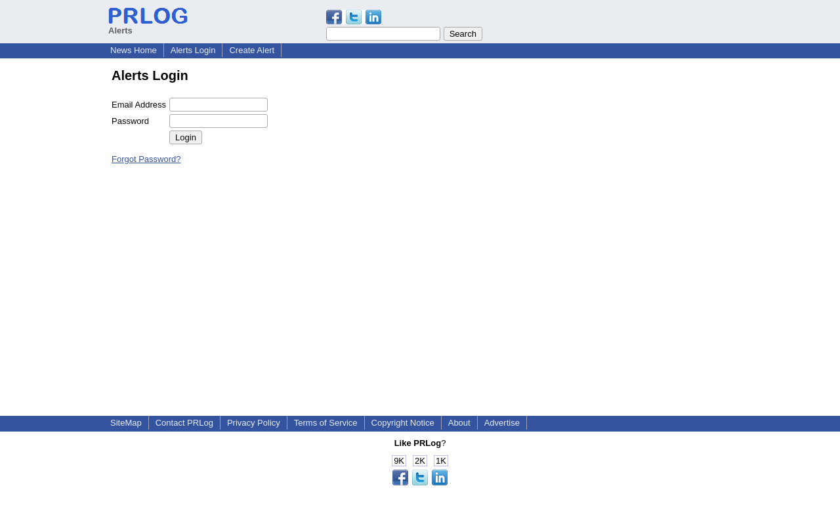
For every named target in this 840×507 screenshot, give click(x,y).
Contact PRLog (184, 423)
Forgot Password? (146, 159)
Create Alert (251, 50)
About (459, 423)
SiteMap (126, 423)
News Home (133, 50)
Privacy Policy (253, 423)
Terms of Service (326, 423)
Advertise (502, 423)
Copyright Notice (402, 423)
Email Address (139, 105)
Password (130, 121)
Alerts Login (193, 50)
